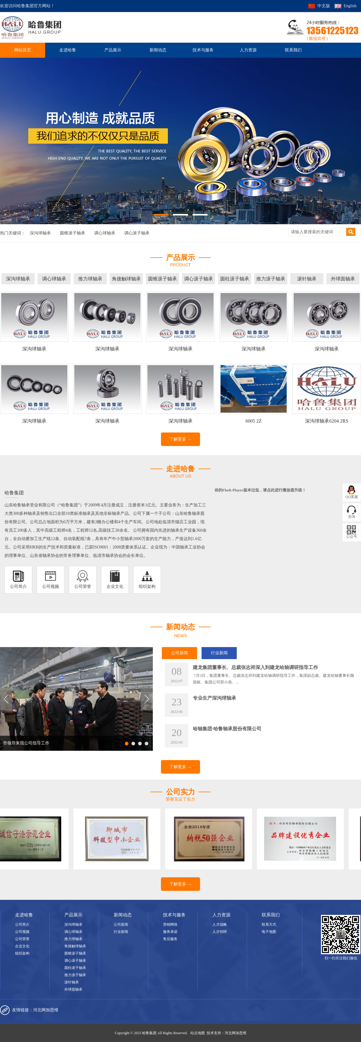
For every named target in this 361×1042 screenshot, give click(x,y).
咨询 (351, 517)
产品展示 (112, 50)
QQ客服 (351, 497)
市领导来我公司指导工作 (26, 743)
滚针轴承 (306, 278)
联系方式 (269, 924)
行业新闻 (219, 653)
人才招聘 (219, 932)
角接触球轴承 (126, 278)
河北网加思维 (45, 1010)
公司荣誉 (22, 939)
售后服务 (170, 939)
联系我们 (293, 50)
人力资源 (248, 50)
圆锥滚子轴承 (72, 233)
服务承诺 (170, 932)
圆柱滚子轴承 (234, 278)
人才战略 (219, 924)
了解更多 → (180, 439)
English (350, 6)
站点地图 (197, 1033)
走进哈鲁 (67, 50)
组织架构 (22, 953)
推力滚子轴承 (270, 278)
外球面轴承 (343, 278)
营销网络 (170, 924)
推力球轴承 (90, 278)
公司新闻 (179, 653)
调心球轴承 (104, 233)
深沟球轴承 (40, 233)
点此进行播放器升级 (284, 490)
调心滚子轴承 (137, 233)
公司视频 (22, 932)
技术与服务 (203, 50)
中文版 (323, 6)
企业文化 (22, 946)
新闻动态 (158, 50)
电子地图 (269, 932)
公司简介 (22, 924)
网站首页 (22, 50)
